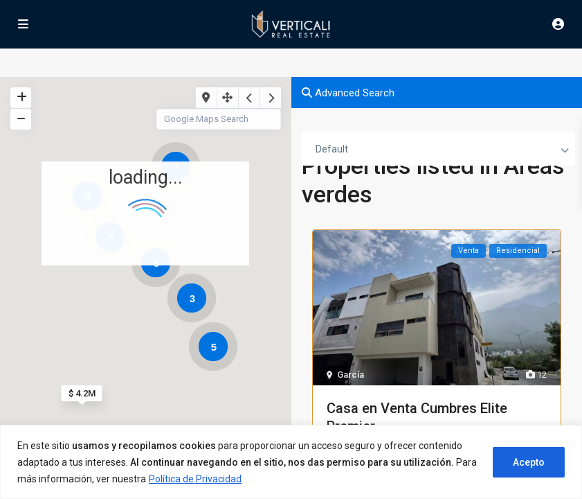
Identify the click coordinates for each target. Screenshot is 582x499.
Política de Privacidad (195, 478)
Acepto (529, 462)
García (350, 374)
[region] (291, 462)
